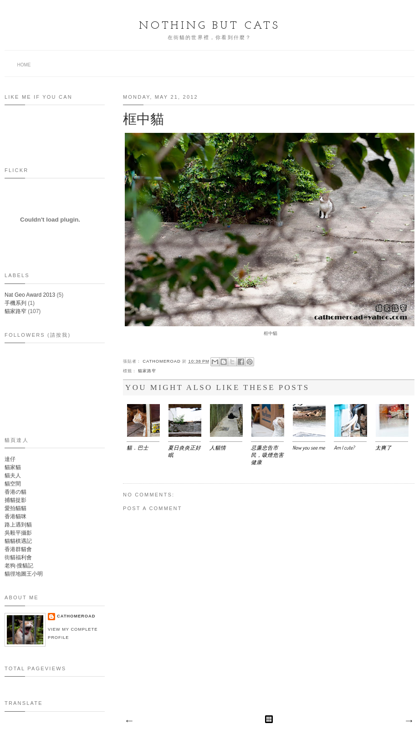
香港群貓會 (18, 549)
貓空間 (13, 484)
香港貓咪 (15, 516)
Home (24, 64)
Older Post (408, 721)
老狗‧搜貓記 (19, 565)
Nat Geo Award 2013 (30, 295)
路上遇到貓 (18, 524)
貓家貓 (13, 467)
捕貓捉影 (15, 500)
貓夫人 (13, 475)
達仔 (10, 459)
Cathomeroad (162, 361)
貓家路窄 (147, 371)
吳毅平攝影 (18, 533)
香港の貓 (15, 492)
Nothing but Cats (209, 25)
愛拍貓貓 (15, 508)
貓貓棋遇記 (18, 541)
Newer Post (129, 721)
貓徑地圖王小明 (24, 574)
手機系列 (15, 303)
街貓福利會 (18, 557)
